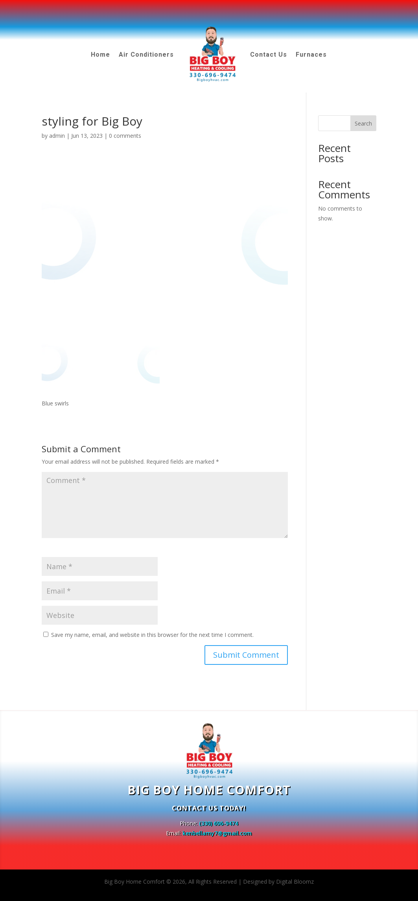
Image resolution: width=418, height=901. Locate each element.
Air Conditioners (146, 54)
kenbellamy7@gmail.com (217, 833)
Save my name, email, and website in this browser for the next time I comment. (152, 634)
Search (363, 123)
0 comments (125, 135)
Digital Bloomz (295, 881)
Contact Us (268, 54)
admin (57, 135)
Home (100, 54)
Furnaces (311, 54)
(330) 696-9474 (218, 823)
